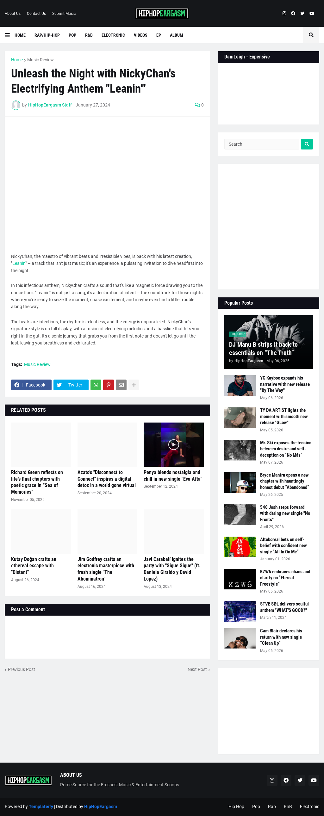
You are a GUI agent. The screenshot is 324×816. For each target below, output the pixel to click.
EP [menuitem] (158, 35)
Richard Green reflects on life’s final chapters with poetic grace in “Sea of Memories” (37, 482)
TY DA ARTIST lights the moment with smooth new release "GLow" (284, 416)
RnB (288, 806)
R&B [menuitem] (89, 35)
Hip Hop (236, 806)
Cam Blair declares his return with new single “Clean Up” (281, 637)
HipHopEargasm (100, 806)
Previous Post (21, 669)
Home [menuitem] (20, 35)
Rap (272, 806)
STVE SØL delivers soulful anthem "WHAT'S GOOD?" (284, 607)
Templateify (41, 806)
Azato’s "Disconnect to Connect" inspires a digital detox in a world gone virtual (107, 479)
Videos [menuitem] (140, 35)
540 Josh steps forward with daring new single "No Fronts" (285, 513)
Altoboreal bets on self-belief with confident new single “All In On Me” (283, 546)
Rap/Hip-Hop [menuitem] (47, 35)
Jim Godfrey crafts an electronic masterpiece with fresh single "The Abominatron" (106, 569)
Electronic (309, 806)
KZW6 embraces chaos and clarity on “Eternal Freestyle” (285, 578)
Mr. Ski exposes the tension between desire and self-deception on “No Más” (285, 449)
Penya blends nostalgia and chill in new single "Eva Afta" (173, 475)
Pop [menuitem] (72, 35)
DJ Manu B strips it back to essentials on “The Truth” (263, 348)
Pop (256, 806)
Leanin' (19, 263)
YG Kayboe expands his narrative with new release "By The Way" (285, 384)
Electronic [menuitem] (113, 35)
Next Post (197, 669)
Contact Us (36, 13)
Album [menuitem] (176, 35)
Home (17, 60)
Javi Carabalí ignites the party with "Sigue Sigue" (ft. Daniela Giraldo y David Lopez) (172, 569)
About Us (13, 13)
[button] (10, 35)
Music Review (40, 60)
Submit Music (64, 13)
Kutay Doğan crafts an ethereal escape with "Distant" (33, 565)
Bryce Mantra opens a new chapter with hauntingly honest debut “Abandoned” (284, 481)
